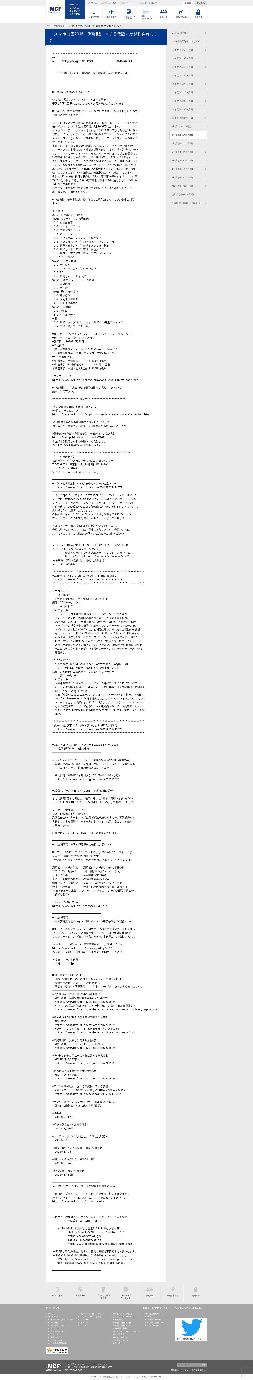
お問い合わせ (118, 1343)
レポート (84, 1325)
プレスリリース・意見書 (91, 1317)
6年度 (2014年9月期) (182, 152)
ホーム (51, 1314)
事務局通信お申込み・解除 (62, 1319)
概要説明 (119, 1319)
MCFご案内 (53, 1322)
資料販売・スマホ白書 (122, 1314)
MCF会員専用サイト (154, 1314)
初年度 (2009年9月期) (183, 194)
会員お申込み (56, 1337)
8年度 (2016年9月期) (182, 135)
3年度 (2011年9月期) (182, 177)
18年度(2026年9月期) (183, 50)
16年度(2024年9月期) (183, 67)
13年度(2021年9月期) (183, 92)
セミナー (84, 1319)
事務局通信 (59, 26)
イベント (84, 1322)
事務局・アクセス (120, 1340)
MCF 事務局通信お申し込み (186, 41)
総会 (149, 1317)
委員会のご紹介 (57, 1325)
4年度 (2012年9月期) (182, 169)
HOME (49, 26)
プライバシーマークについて (125, 1317)
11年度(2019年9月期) (183, 109)
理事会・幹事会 (154, 1319)
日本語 (188, 3)
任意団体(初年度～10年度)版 (186, 203)
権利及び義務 (121, 1328)
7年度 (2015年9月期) (182, 143)
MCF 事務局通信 (180, 33)
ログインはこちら (151, 3)
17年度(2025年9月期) (183, 58)
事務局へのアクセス (180, 1370)
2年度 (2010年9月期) (182, 186)
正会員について (57, 1328)
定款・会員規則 (57, 1331)
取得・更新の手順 (123, 1322)
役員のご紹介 (56, 1340)
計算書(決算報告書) (59, 1343)
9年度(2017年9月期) (182, 126)
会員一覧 (54, 1334)
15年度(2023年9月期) (183, 75)
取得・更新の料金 (123, 1325)
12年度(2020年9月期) (183, 101)
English (201, 3)
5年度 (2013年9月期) (182, 160)
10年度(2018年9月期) (183, 118)
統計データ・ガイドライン (92, 1314)
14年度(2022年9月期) (183, 84)
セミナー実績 (153, 1325)
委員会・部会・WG (155, 1322)
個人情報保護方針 (120, 1337)
